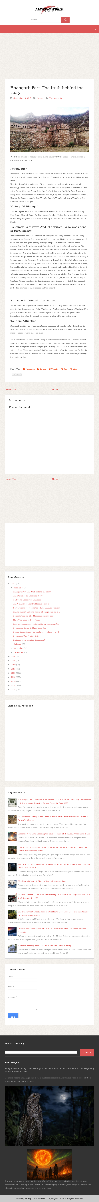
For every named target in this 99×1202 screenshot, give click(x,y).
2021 (13, 669)
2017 (13, 584)
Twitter (41, 369)
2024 (13, 681)
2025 (13, 685)
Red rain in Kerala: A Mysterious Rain (29, 628)
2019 (13, 660)
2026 (13, 689)
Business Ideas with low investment (29, 640)
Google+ (54, 369)
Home (55, 389)
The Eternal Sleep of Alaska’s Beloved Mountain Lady (42, 881)
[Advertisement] (49, 57)
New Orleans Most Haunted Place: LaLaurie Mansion (36, 608)
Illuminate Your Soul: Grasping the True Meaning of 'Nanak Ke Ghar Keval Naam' (54, 834)
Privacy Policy (23, 1198)
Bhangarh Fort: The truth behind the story (47, 90)
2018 (13, 656)
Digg (73, 369)
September (19, 588)
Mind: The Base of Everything (26, 620)
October (18, 644)
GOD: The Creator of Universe (27, 600)
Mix (64, 369)
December (19, 652)
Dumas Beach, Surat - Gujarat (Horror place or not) (36, 632)
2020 (13, 665)
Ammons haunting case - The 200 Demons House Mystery (44, 946)
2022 (13, 673)
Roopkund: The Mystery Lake (26, 636)
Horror (40, 98)
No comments (55, 98)
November (19, 648)
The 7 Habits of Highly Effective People (31, 604)
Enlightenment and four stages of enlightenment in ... (36, 612)
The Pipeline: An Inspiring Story (27, 596)
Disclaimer (39, 1198)
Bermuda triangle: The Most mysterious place (33, 616)
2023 (13, 677)
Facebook (29, 369)
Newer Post (11, 389)
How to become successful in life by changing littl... (36, 624)
